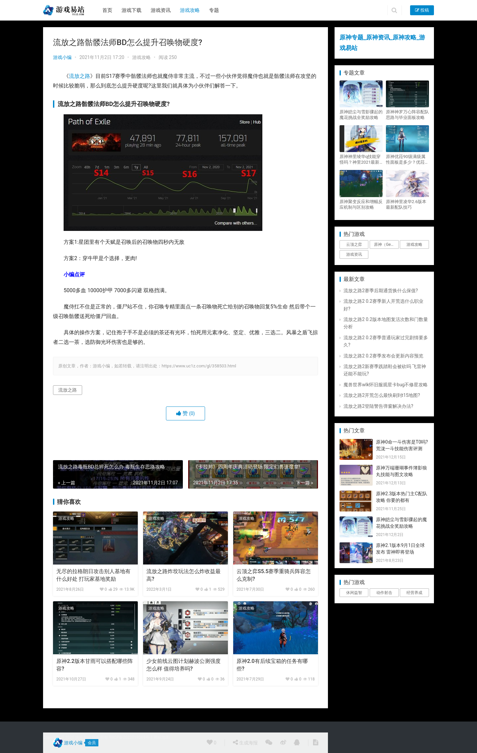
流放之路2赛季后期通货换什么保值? (381, 290)
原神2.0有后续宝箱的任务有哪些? (272, 665)
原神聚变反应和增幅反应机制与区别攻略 (361, 204)
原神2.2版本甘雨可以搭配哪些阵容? (94, 665)
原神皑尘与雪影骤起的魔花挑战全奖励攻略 (361, 114)
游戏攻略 (190, 10)
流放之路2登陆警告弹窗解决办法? (378, 406)
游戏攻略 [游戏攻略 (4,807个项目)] (414, 244)
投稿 (422, 10)
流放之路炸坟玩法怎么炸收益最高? (183, 575)
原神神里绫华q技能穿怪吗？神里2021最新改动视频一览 (360, 159)
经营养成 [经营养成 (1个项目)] (414, 592)
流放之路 (79, 76)
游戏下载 (131, 10)
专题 (214, 10)
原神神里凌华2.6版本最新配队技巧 (406, 204)
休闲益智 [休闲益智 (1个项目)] (354, 592)
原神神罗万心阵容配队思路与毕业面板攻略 (407, 114)
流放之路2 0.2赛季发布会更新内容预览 (383, 355)
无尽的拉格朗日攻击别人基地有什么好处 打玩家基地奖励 (93, 575)
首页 (107, 10)
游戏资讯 (161, 10)
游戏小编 (62, 57)
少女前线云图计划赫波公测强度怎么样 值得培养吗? (183, 665)
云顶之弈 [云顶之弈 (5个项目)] (354, 244)
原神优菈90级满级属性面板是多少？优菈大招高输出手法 (407, 159)
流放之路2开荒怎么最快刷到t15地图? (382, 395)
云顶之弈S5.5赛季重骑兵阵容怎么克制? (274, 575)
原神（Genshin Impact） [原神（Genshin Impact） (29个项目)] (386, 244)
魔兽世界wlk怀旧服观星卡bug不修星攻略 (386, 384)
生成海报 (245, 742)
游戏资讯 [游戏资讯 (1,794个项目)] (354, 254)
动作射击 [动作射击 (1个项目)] (384, 592)
